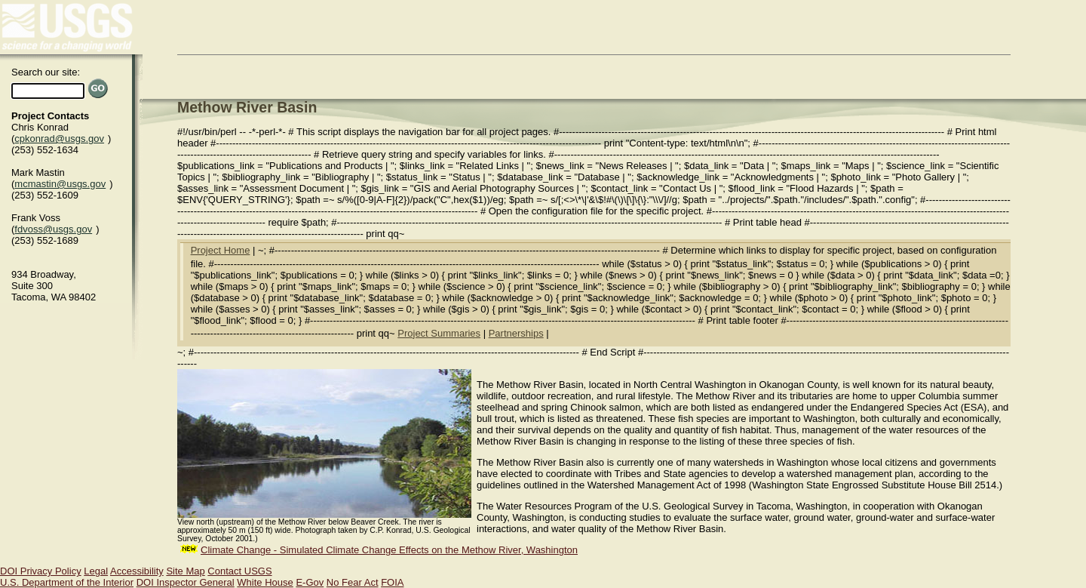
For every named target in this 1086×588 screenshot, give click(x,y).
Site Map (185, 571)
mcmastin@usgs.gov (60, 183)
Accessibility (137, 571)
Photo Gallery (925, 177)
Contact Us (687, 188)
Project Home (220, 250)
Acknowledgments (774, 177)
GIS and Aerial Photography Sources (494, 188)
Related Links (489, 165)
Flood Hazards (822, 188)
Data (754, 165)
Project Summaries (438, 333)
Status (466, 177)
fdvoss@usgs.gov (53, 229)
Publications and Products (325, 165)
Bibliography (342, 177)
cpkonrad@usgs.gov (59, 138)
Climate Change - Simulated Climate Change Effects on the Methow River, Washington (389, 550)
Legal (96, 571)
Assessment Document (293, 188)
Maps (857, 165)
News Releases (633, 165)
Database (599, 177)
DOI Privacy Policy (40, 571)
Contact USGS (239, 571)
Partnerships (516, 333)
